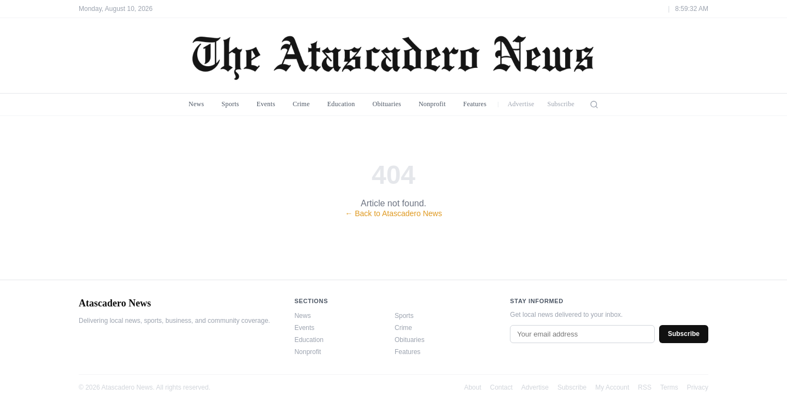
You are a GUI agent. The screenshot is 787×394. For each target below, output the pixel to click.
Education (341, 104)
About (472, 387)
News (196, 104)
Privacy (697, 387)
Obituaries (387, 104)
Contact (501, 387)
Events (265, 104)
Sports (230, 104)
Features (474, 104)
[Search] (594, 104)
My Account (612, 387)
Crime (301, 104)
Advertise (521, 104)
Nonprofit (432, 104)
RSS (644, 387)
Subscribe (560, 104)
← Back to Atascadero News (393, 213)
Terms (669, 387)
